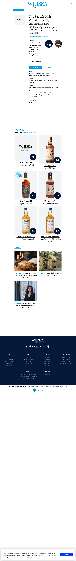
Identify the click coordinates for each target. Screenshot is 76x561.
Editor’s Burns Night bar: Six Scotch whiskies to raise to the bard (26, 275)
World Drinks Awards (28, 374)
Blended (47, 359)
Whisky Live (47, 374)
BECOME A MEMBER (19, 9)
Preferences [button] (29, 557)
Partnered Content (28, 359)
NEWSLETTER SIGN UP (56, 9)
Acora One (63, 386)
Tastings (19, 130)
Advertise (10, 359)
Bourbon (47, 363)
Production (28, 363)
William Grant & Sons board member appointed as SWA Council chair (26, 306)
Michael (35, 67)
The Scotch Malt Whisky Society (39, 36)
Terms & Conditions (10, 361)
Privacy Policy (9, 363)
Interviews (28, 361)
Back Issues (66, 359)
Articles (28, 357)
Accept (66, 554)
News (18, 273)
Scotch (47, 365)
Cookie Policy (9, 365)
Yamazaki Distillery (24, 132)
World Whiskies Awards (29, 376)
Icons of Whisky (28, 378)
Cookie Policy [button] (53, 555)
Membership (66, 361)
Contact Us (9, 357)
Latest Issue (66, 357)
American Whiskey (66, 363)
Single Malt (47, 361)
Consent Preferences (10, 367)
